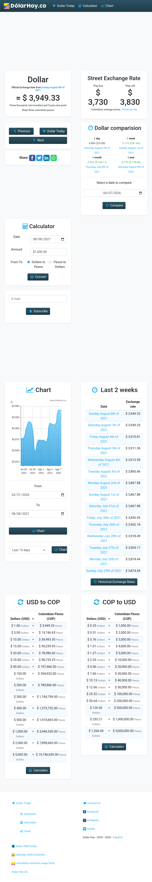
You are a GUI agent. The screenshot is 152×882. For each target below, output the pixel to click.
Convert (38, 277)
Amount (16, 249)
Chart (106, 6)
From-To (16, 262)
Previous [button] (21, 131)
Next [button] (38, 140)
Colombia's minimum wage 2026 (33, 863)
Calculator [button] (38, 770)
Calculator (87, 6)
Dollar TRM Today (24, 846)
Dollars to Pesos (38, 264)
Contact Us (92, 803)
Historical (27, 813)
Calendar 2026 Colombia (28, 854)
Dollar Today (63, 6)
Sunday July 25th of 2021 (104, 571)
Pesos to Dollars (60, 264)
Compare (114, 205)
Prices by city (129, 109)
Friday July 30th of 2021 (104, 518)
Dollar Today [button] (53, 131)
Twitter (89, 828)
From (38, 486)
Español (118, 837)
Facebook (90, 811)
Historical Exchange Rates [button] (114, 582)
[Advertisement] (76, 41)
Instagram (91, 820)
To (38, 505)
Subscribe (38, 311)
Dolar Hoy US (19, 871)
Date (16, 237)
